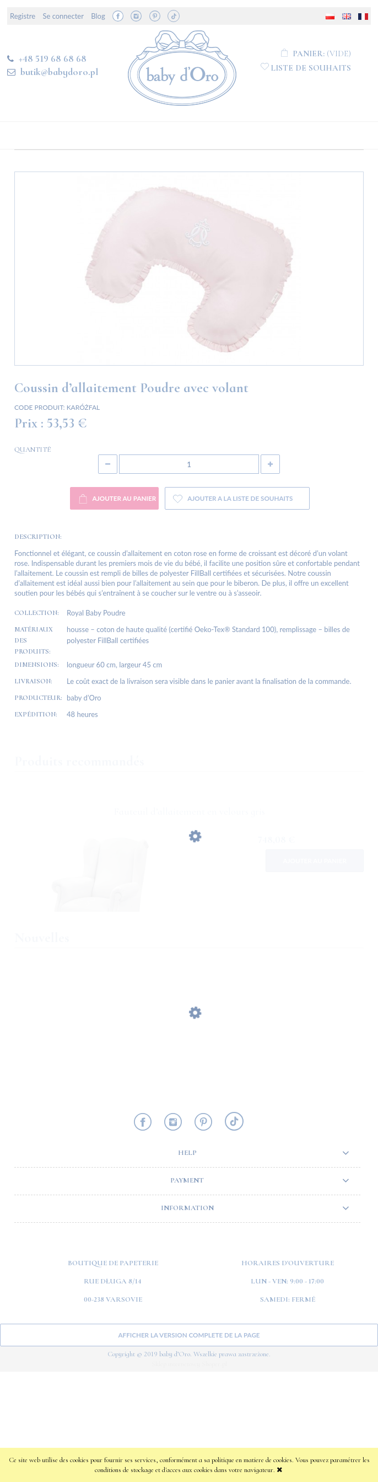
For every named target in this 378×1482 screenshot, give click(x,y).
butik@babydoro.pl (59, 72)
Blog (98, 16)
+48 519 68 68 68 (53, 58)
